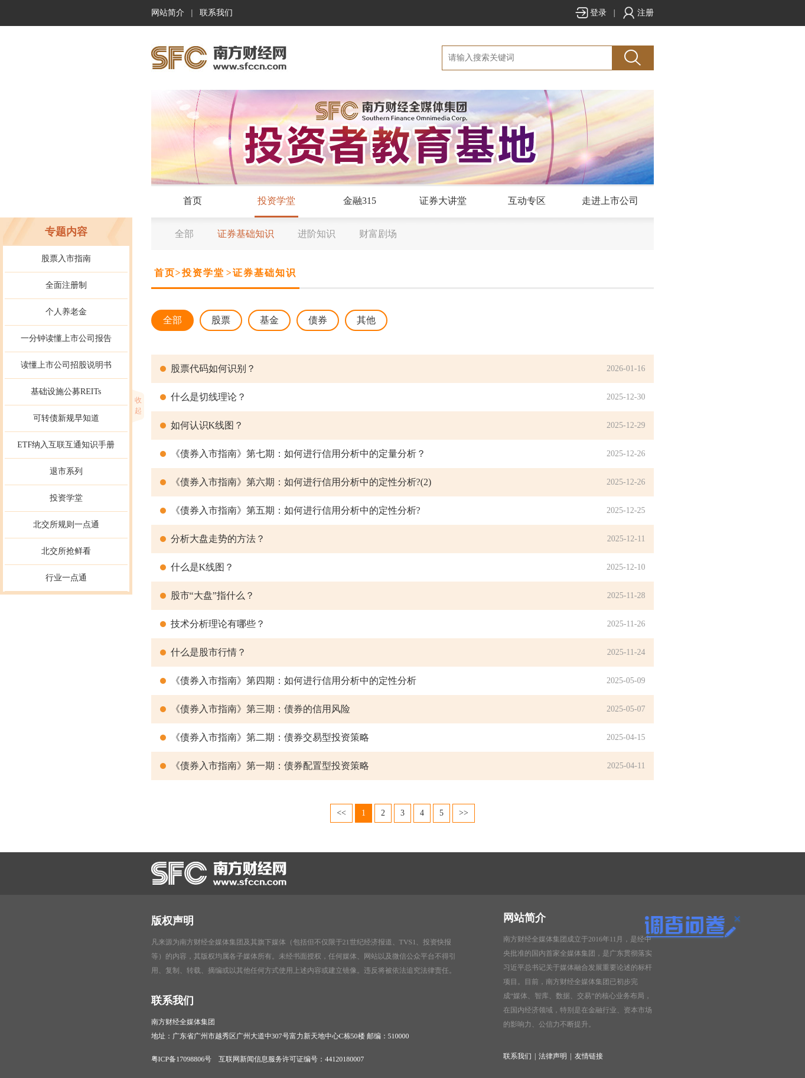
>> (463, 812)
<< (341, 812)
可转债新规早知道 (66, 418)
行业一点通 (66, 577)
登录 (591, 12)
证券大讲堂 (443, 201)
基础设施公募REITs (66, 391)
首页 (192, 201)
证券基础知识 (245, 234)
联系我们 (216, 12)
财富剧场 (378, 234)
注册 (638, 12)
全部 (184, 234)
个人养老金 (66, 311)
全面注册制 (66, 285)
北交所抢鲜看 (66, 551)
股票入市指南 (66, 258)
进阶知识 (316, 234)
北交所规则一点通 (66, 524)
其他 (366, 320)
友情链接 (589, 1056)
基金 (269, 320)
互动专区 (527, 201)
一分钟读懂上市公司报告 (66, 338)
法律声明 (553, 1056)
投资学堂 (276, 201)
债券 (317, 320)
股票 (220, 320)
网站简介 (167, 12)
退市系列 (66, 471)
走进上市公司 (610, 201)
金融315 (359, 201)
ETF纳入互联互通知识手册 (66, 444)
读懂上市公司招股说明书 (66, 365)
